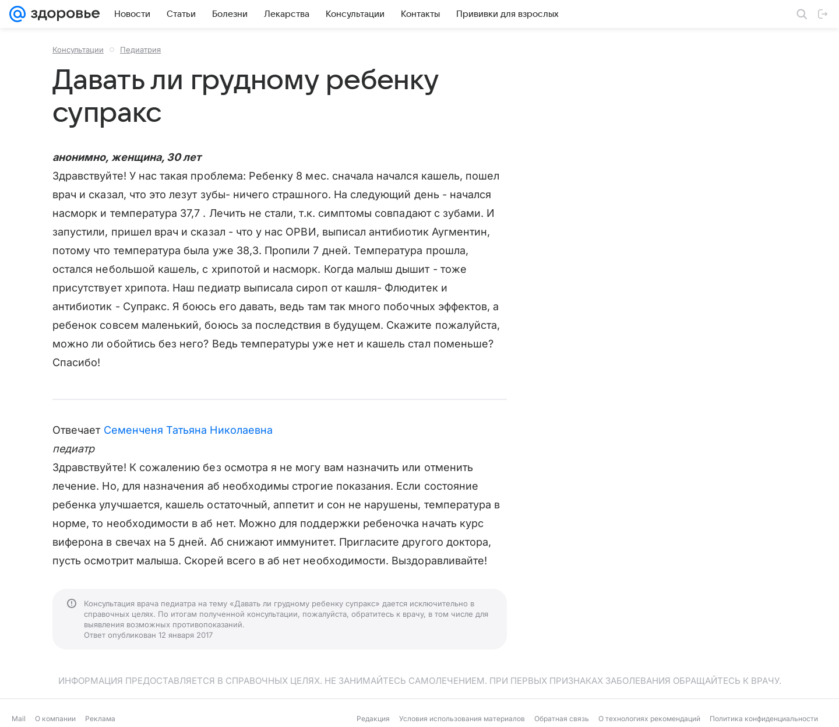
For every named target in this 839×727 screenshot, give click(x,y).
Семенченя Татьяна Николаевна (188, 430)
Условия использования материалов (462, 718)
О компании (55, 718)
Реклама (100, 718)
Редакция (373, 718)
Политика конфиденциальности (764, 718)
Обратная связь (561, 718)
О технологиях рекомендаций (649, 718)
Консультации (78, 49)
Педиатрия (140, 49)
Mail (19, 718)
